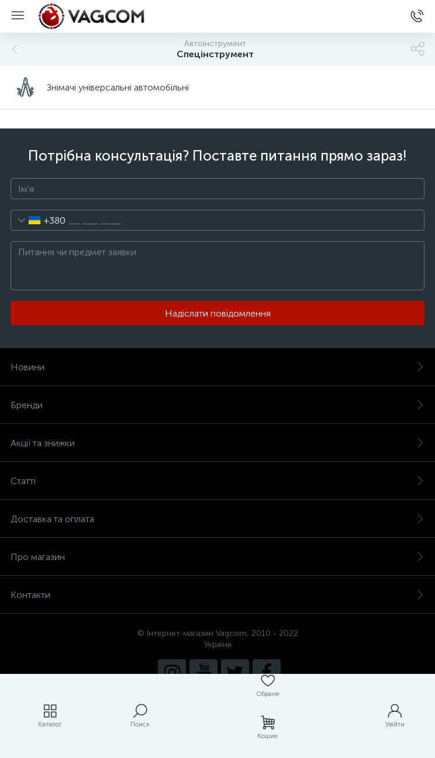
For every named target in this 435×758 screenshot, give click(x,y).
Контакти (217, 594)
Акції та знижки (217, 442)
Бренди (217, 405)
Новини (217, 367)
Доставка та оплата (217, 518)
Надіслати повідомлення (218, 313)
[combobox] (38, 220)
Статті (217, 480)
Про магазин (217, 556)
